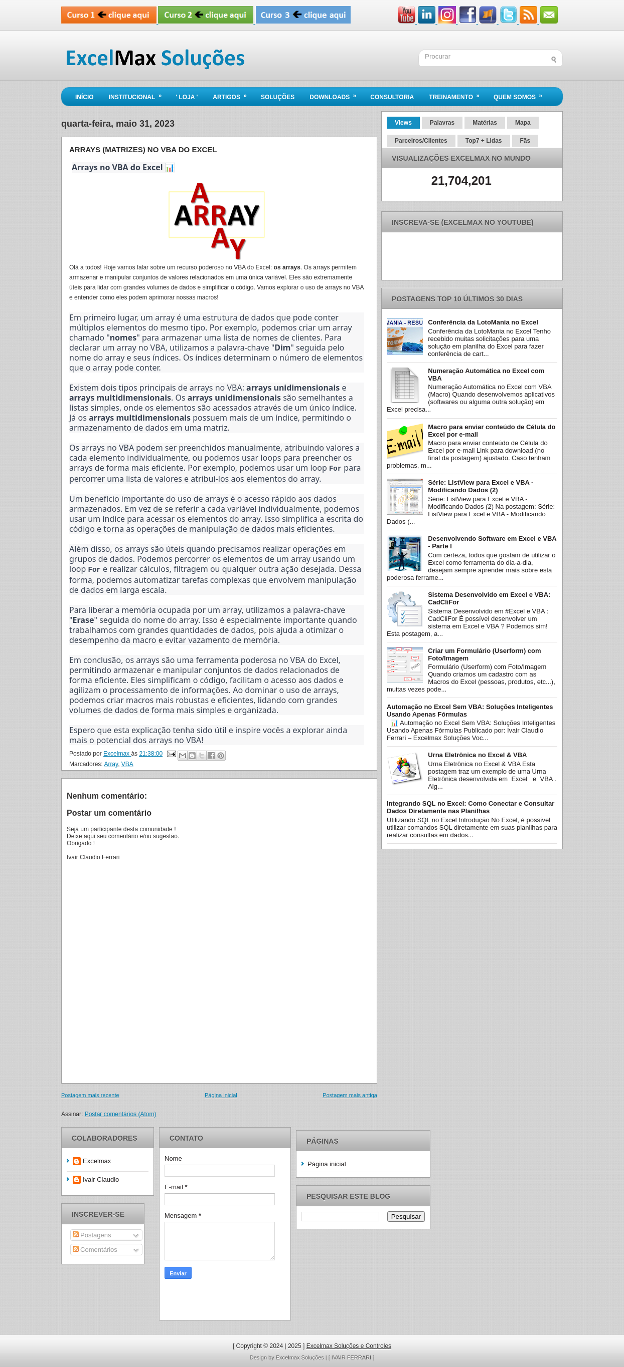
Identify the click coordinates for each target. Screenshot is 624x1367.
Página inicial (221, 1094)
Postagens (92, 1234)
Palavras (442, 122)
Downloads (336, 94)
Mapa (523, 122)
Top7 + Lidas (483, 140)
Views (403, 122)
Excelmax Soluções (301, 1356)
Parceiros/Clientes (421, 140)
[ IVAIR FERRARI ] (351, 1356)
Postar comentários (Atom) (121, 1113)
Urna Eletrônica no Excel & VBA (477, 755)
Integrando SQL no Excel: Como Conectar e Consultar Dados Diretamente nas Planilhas (470, 807)
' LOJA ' (187, 97)
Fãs (525, 140)
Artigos (233, 94)
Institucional (139, 94)
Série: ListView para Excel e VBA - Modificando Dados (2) (480, 486)
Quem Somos (521, 94)
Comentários (95, 1248)
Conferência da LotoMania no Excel (483, 322)
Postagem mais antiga (350, 1094)
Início (84, 97)
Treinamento (457, 94)
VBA (127, 763)
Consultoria (392, 97)
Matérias (485, 122)
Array (111, 763)
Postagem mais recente (90, 1094)
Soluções (277, 97)
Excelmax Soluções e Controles (348, 1344)
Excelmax (97, 1160)
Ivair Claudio (101, 1178)
